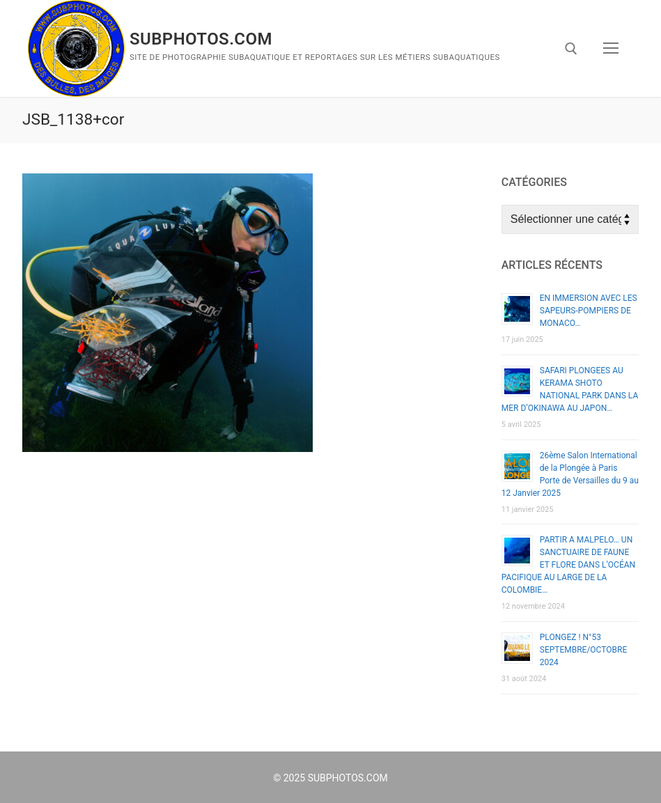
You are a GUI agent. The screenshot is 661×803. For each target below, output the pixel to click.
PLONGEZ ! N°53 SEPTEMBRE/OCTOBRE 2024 (583, 649)
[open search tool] (571, 48)
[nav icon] (611, 48)
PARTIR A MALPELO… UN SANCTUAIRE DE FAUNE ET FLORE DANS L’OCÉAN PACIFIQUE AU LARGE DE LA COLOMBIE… (568, 565)
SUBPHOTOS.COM (201, 39)
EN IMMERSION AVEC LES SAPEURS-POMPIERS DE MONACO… (588, 310)
